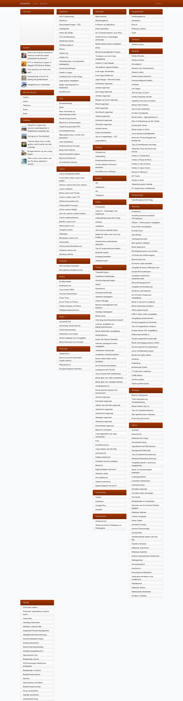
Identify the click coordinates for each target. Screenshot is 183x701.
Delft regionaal (101, 108)
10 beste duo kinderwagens (143, 255)
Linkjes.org (63, 53)
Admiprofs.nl (64, 353)
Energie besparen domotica (70, 368)
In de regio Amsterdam (104, 71)
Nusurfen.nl (100, 288)
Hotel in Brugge (102, 300)
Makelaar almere (138, 587)
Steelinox (63, 20)
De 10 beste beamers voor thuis (108, 32)
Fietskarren (136, 211)
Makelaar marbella (139, 552)
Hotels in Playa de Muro (141, 159)
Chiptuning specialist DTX (69, 126)
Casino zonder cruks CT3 (69, 197)
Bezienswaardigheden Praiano (107, 52)
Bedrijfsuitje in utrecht (32, 670)
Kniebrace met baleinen (141, 290)
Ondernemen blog (30, 699)
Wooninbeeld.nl (138, 564)
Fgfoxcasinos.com (66, 225)
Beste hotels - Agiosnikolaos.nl (145, 117)
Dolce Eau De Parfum (140, 418)
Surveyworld (100, 453)
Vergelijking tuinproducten (142, 318)
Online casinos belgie (68, 209)
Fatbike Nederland (102, 457)
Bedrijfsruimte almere (31, 674)
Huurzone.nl (137, 434)
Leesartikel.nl (100, 140)
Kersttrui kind (137, 230)
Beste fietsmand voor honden (71, 342)
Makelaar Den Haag (140, 438)
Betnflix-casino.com (67, 221)
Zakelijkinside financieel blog (35, 634)
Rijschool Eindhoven (67, 158)
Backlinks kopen (102, 252)
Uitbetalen (63, 234)
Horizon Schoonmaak (140, 528)
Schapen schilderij (139, 595)
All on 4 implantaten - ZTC (106, 136)
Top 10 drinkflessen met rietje (144, 144)
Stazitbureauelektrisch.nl (33, 651)
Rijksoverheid (100, 16)
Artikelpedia (64, 28)
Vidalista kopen (101, 260)
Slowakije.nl (137, 64)
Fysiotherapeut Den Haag (142, 200)
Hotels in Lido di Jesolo (141, 164)
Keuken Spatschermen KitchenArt (145, 556)
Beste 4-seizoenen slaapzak (143, 302)
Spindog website (66, 254)
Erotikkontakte (65, 281)
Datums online (137, 72)
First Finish (136, 497)
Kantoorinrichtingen (67, 68)
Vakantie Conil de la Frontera (144, 100)
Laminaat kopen (138, 485)
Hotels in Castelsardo (141, 155)
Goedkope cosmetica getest (107, 354)
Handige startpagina (103, 312)
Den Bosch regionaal (104, 112)
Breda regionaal (102, 104)
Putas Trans (64, 297)
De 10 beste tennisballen (105, 365)
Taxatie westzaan (139, 543)
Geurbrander (137, 532)
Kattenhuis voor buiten (68, 334)
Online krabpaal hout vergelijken (72, 338)
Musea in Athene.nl (139, 172)
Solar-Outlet (137, 520)
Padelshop (136, 363)
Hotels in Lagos (65, 72)
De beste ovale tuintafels (142, 263)
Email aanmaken (102, 28)
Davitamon (136, 20)
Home (35, 3)
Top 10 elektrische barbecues (144, 454)
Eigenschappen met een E (106, 485)
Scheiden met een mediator (106, 461)
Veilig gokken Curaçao (68, 205)
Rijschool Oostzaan (103, 429)
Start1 (98, 284)
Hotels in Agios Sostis (141, 168)
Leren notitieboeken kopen (143, 351)
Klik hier (26, 678)
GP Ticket (136, 176)
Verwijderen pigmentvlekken (107, 67)
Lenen (25, 101)
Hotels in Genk (138, 180)
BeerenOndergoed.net (141, 282)
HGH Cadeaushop (66, 16)
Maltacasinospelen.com (69, 201)
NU (96, 191)
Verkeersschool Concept (69, 146)
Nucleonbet (64, 242)
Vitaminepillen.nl (138, 16)
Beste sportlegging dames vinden (145, 342)
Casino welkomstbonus (69, 217)
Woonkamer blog (139, 442)
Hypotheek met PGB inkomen (144, 446)
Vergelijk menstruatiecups (142, 286)
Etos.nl (134, 24)
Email (25, 113)
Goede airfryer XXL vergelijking (144, 330)
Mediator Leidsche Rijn (32, 626)
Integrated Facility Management (36, 630)
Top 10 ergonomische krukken (107, 248)
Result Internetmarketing (33, 647)
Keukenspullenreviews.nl (105, 160)
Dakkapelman (137, 560)
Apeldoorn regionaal (104, 409)
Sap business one (30, 655)
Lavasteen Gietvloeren (141, 481)
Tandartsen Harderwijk (104, 350)
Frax (97, 441)
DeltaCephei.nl (101, 335)
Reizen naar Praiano (140, 105)
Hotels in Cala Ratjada (104, 63)
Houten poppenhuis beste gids (144, 338)
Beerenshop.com (138, 259)
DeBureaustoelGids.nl (140, 334)
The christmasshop (67, 37)
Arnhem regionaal (102, 96)
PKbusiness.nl (65, 364)
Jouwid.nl (25, 3)
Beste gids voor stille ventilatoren (109, 377)
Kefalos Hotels (138, 60)
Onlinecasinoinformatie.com (70, 246)
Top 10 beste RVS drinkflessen (108, 373)
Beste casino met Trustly (69, 193)
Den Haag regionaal (103, 91)
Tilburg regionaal (102, 116)
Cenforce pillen (138, 379)
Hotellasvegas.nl (66, 45)
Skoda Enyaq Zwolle (67, 118)
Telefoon (26, 105)
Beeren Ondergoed (139, 395)
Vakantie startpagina (103, 296)
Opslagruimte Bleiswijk (141, 450)
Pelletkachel (137, 583)
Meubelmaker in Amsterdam (143, 501)
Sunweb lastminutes (103, 292)
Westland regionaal (103, 421)
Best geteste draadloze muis (71, 270)
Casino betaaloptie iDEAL (69, 173)
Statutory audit (101, 473)
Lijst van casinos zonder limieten (72, 213)
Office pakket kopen (140, 310)
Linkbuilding (100, 156)
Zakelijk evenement (31, 694)
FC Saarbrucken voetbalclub (143, 188)
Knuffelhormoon (102, 445)
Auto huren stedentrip (141, 109)
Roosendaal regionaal (104, 425)
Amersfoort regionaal (104, 413)
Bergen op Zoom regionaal (106, 100)
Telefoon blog (137, 44)
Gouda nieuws (101, 128)
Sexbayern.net (65, 285)
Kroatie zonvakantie (140, 113)
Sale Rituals (136, 234)
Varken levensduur (103, 481)
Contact (158, 3)
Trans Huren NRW (66, 289)
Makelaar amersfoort (140, 548)
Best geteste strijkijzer (141, 243)
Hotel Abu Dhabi (66, 32)
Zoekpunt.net (100, 521)
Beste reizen (100, 316)
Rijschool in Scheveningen (70, 122)
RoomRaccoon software (105, 171)
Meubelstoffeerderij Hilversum (144, 458)
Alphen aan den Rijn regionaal (107, 405)
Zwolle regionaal (102, 87)
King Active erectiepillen (141, 226)
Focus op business (30, 690)
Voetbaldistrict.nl (102, 386)
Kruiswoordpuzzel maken (142, 80)
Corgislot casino (66, 229)
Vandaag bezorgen (139, 239)
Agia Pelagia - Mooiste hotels (107, 79)
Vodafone (99, 226)
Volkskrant (99, 187)
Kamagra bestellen (103, 256)
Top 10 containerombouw (142, 410)
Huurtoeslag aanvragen (105, 280)
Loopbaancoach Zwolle (105, 369)
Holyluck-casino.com (67, 250)
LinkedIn (98, 509)
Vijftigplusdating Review (69, 310)
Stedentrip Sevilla (66, 41)
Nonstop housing (139, 524)
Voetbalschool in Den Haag (70, 76)
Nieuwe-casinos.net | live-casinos (73, 185)
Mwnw (62, 49)
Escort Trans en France (68, 302)
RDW (61, 107)
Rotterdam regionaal (103, 83)
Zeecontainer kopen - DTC (70, 24)
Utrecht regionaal (102, 397)
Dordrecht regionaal (103, 120)
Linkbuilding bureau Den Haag (107, 218)
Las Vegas (136, 88)
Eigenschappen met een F (105, 469)
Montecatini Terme (139, 125)
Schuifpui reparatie (139, 489)
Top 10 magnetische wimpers (144, 326)
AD (96, 183)
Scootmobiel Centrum (68, 162)
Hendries (135, 359)
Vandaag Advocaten (31, 622)
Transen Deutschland (68, 293)
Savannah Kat (65, 321)
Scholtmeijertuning (67, 130)
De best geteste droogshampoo (145, 347)
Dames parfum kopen (140, 383)
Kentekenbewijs (65, 103)
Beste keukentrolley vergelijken (108, 44)
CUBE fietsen (137, 375)
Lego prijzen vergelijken (69, 80)
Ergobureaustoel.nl (31, 643)
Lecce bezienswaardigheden (143, 133)
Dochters (43, 3)
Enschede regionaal (103, 401)
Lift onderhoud (101, 477)
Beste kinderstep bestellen (143, 306)
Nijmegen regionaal (103, 417)
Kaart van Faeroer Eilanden (106, 339)
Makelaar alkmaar (139, 512)
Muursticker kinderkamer (142, 572)
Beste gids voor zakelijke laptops (109, 382)
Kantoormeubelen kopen (33, 638)
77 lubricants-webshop (141, 371)
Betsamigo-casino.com (68, 238)
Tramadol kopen (102, 272)
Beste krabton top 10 (140, 406)
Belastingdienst (101, 20)
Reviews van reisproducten (143, 68)
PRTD (97, 48)
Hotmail (98, 222)
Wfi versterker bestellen (69, 266)
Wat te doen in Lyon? (140, 92)
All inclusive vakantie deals (106, 230)
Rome (25, 109)
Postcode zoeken (30, 607)
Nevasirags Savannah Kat (69, 325)
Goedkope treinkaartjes (105, 276)
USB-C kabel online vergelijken (144, 314)
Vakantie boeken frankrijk (142, 184)
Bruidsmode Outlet (139, 367)
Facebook (99, 501)
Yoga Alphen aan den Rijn (106, 449)
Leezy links (27, 618)
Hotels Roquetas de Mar (142, 96)
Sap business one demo (33, 682)
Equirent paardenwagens (69, 154)
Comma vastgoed (139, 516)
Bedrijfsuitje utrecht (31, 659)
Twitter (98, 497)
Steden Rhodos (138, 56)
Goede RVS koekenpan (141, 271)
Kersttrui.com (64, 91)
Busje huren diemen (67, 150)
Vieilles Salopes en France (70, 306)
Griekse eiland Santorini (141, 76)
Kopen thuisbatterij (103, 132)
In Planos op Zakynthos (105, 24)
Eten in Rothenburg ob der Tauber (146, 121)
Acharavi (135, 84)
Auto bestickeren (66, 141)
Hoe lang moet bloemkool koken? (109, 320)
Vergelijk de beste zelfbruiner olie (145, 267)
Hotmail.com (100, 152)
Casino (26, 97)
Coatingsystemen (139, 476)
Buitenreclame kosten (32, 686)
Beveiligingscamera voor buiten (144, 251)
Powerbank (100, 207)
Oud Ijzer (135, 430)
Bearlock (99, 465)
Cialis (134, 32)
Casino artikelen (66, 189)
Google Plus (100, 505)
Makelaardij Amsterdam (141, 591)
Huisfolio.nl (136, 568)
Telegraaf (99, 195)
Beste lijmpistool (138, 247)
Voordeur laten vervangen (142, 493)
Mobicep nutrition (139, 28)
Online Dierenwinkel (67, 329)
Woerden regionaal (103, 124)
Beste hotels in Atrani (140, 129)
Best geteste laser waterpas (143, 414)
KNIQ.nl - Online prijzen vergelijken (146, 222)
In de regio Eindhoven (104, 75)
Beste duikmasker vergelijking (107, 331)
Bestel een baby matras (141, 355)
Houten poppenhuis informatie (144, 322)
